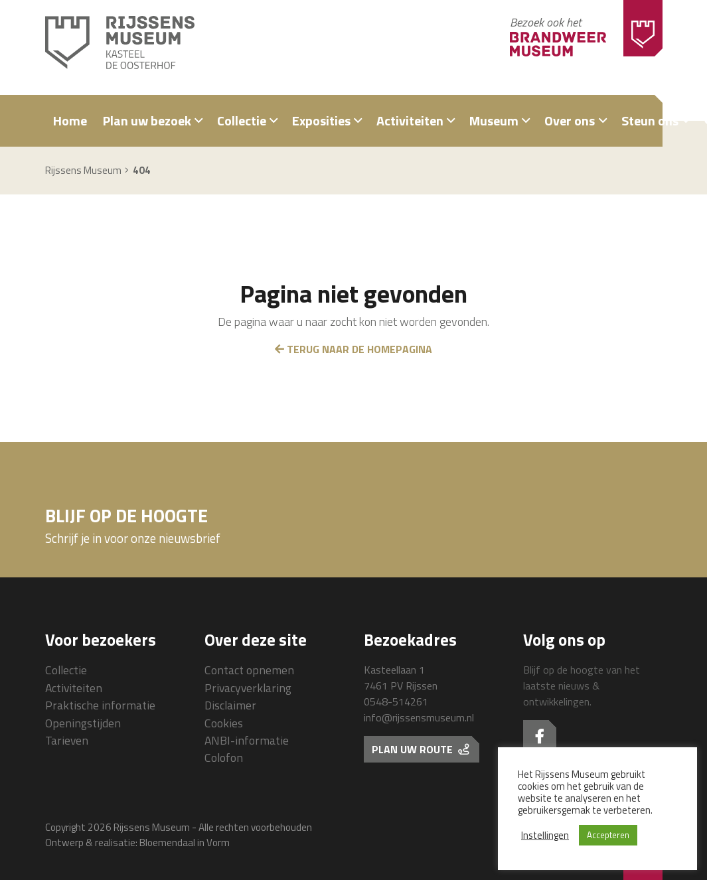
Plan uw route (420, 749)
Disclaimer (230, 705)
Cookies (223, 723)
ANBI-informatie (246, 740)
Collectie (241, 120)
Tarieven (66, 740)
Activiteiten (409, 120)
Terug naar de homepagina (353, 349)
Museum (493, 120)
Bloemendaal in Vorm (184, 842)
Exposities (321, 120)
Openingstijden (83, 723)
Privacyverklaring (247, 688)
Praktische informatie (100, 705)
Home (70, 120)
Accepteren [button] (608, 835)
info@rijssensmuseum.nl (419, 717)
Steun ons (649, 120)
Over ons (569, 120)
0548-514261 (396, 701)
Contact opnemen (249, 670)
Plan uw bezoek (147, 120)
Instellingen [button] (545, 836)
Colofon (223, 758)
